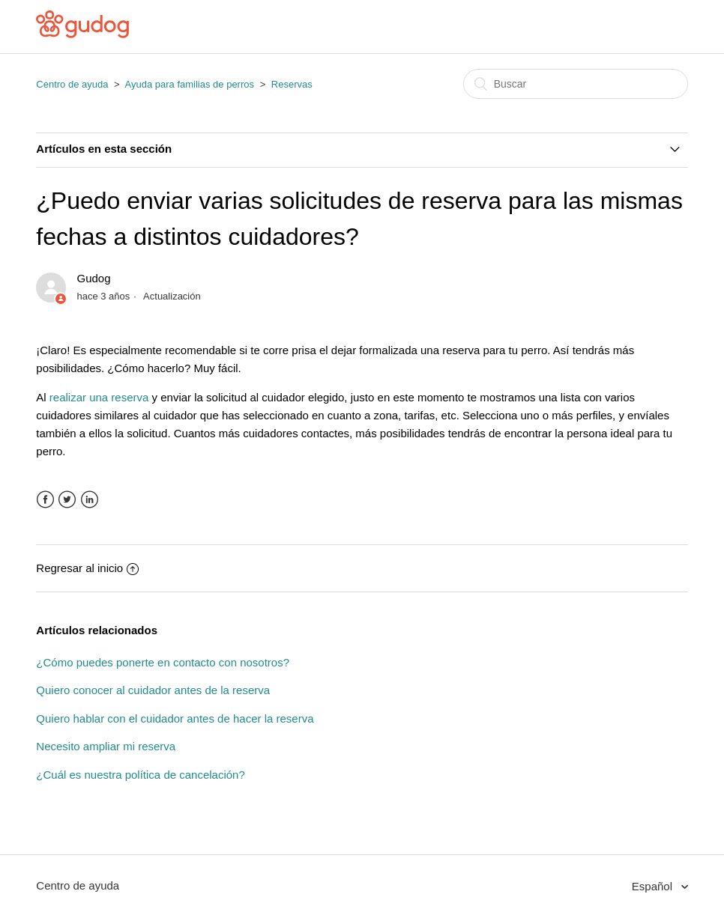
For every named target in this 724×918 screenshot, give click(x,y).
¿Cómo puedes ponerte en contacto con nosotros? (162, 662)
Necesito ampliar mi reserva (105, 746)
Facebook (45, 499)
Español (653, 886)
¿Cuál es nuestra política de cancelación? (140, 774)
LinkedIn (89, 499)
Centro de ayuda (72, 84)
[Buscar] (575, 84)
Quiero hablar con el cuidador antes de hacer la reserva (174, 718)
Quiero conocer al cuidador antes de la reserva (153, 690)
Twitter (67, 499)
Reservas (292, 84)
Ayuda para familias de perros (189, 84)
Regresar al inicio (87, 568)
